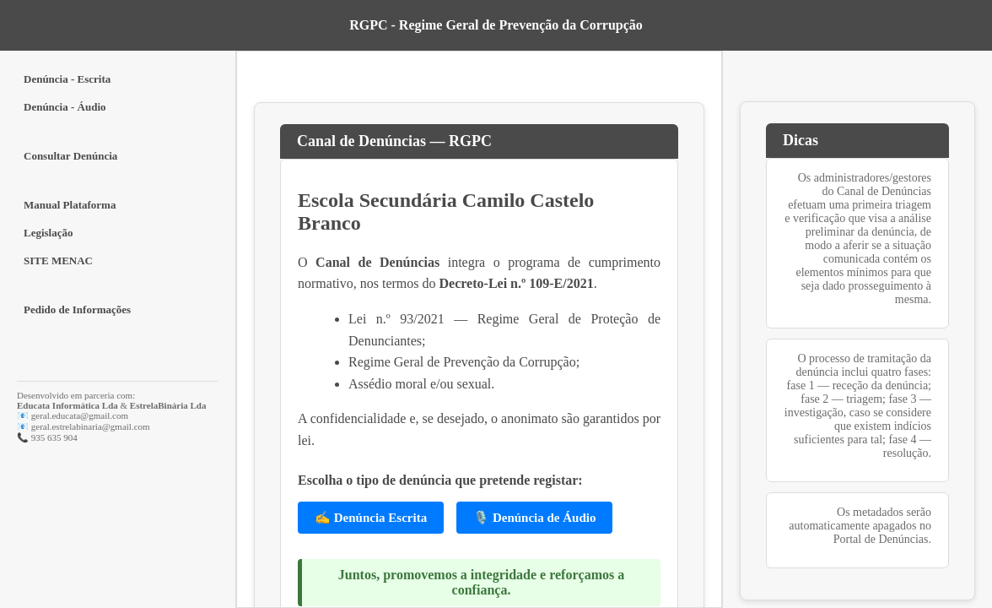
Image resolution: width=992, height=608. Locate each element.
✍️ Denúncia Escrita (371, 517)
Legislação (48, 232)
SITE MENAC (58, 260)
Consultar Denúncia (70, 155)
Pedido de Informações (77, 309)
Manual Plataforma (70, 204)
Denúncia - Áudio (65, 106)
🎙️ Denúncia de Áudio (534, 517)
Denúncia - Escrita (67, 79)
